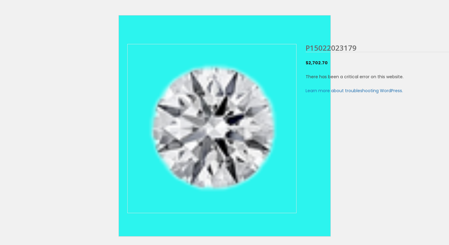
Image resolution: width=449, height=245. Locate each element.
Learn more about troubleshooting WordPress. (354, 91)
